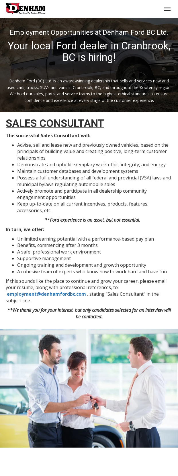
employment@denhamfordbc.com (46, 294)
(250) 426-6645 (134, 9)
